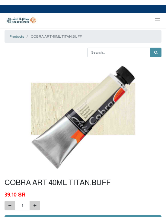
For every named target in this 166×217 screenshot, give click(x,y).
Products (16, 36)
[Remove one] (10, 205)
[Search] (155, 52)
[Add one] (35, 205)
